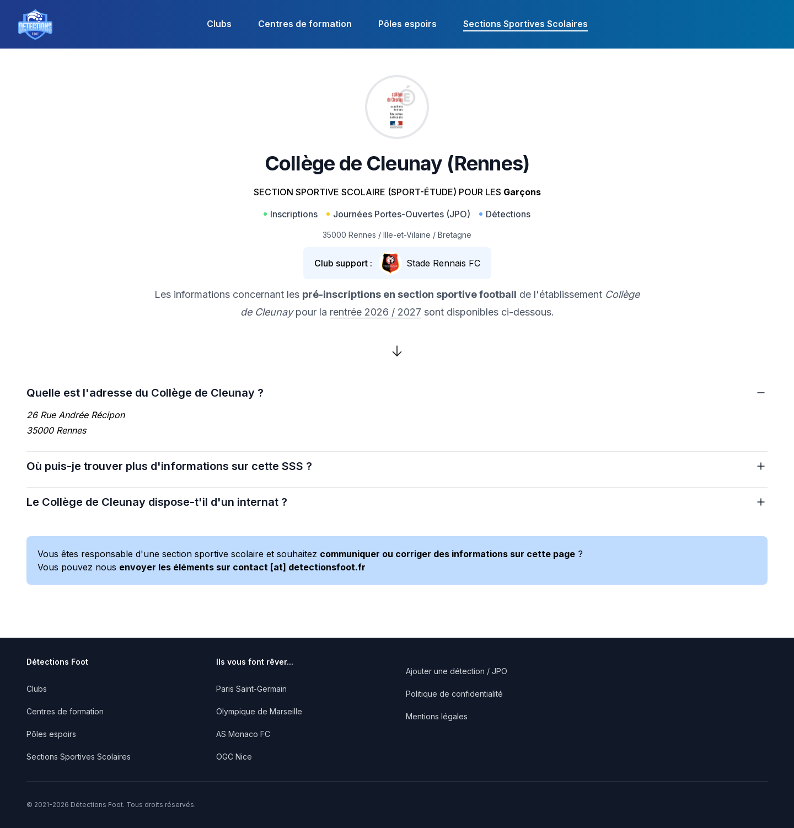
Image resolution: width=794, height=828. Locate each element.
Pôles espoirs (407, 23)
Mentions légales (437, 716)
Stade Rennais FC (443, 263)
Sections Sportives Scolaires (525, 23)
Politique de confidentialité (454, 693)
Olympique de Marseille (259, 711)
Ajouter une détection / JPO (456, 671)
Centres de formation (305, 23)
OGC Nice (234, 756)
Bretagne (454, 234)
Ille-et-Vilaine (407, 234)
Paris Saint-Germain (251, 688)
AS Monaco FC (243, 734)
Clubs (219, 23)
